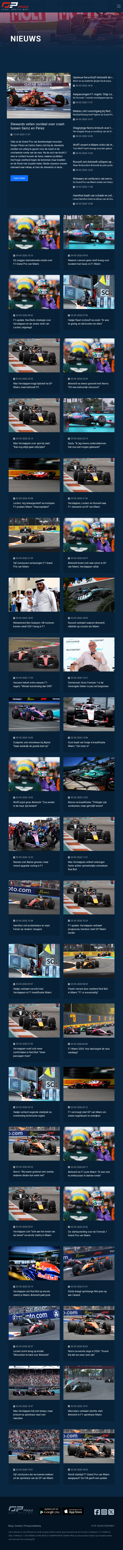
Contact (19, 1526)
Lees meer (19, 178)
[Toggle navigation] (119, 6)
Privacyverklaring (32, 1526)
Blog (11, 1526)
